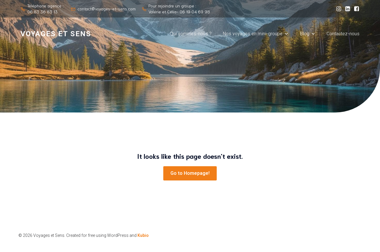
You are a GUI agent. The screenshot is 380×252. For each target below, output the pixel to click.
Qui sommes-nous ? (191, 34)
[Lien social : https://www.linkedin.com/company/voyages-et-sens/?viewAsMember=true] (346, 8)
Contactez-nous (343, 34)
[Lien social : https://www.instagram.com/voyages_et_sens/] (337, 8)
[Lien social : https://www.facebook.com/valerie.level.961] (355, 8)
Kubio (143, 235)
